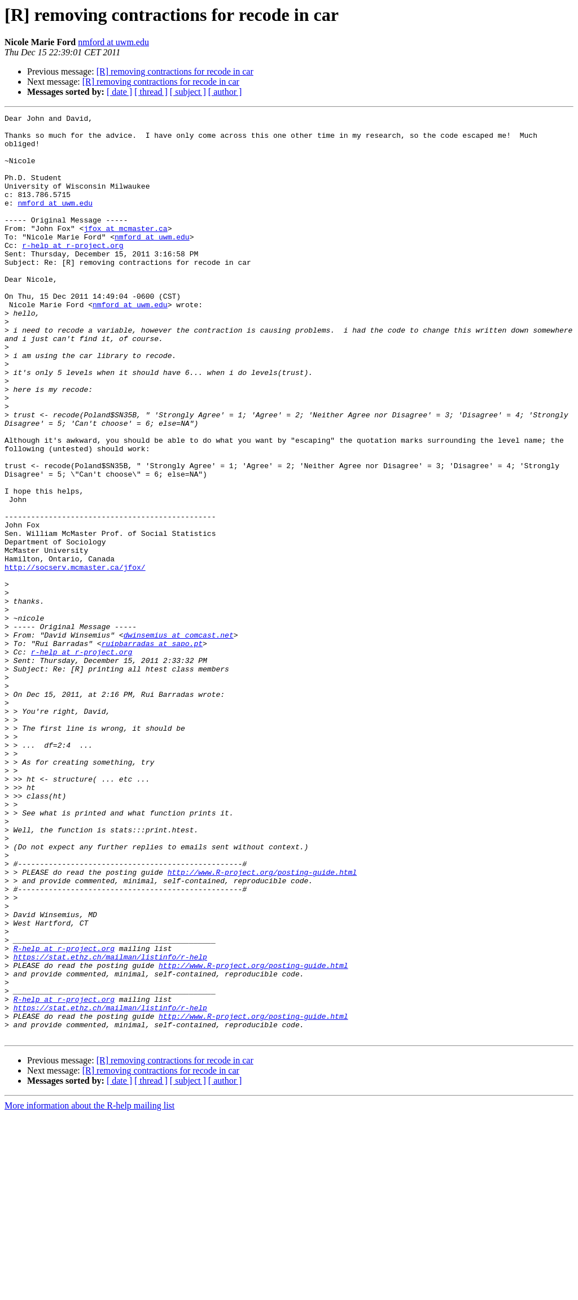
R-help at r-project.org (64, 1116)
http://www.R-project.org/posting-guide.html (262, 1024)
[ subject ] (188, 92)
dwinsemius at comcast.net (179, 740)
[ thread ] (151, 92)
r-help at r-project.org (72, 272)
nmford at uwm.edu (113, 42)
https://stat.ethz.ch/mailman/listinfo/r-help (110, 1126)
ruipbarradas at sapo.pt (152, 750)
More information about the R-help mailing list (89, 1290)
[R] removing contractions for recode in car (175, 71)
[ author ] (225, 92)
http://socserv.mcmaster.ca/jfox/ (75, 658)
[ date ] (119, 92)
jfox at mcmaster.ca (125, 252)
